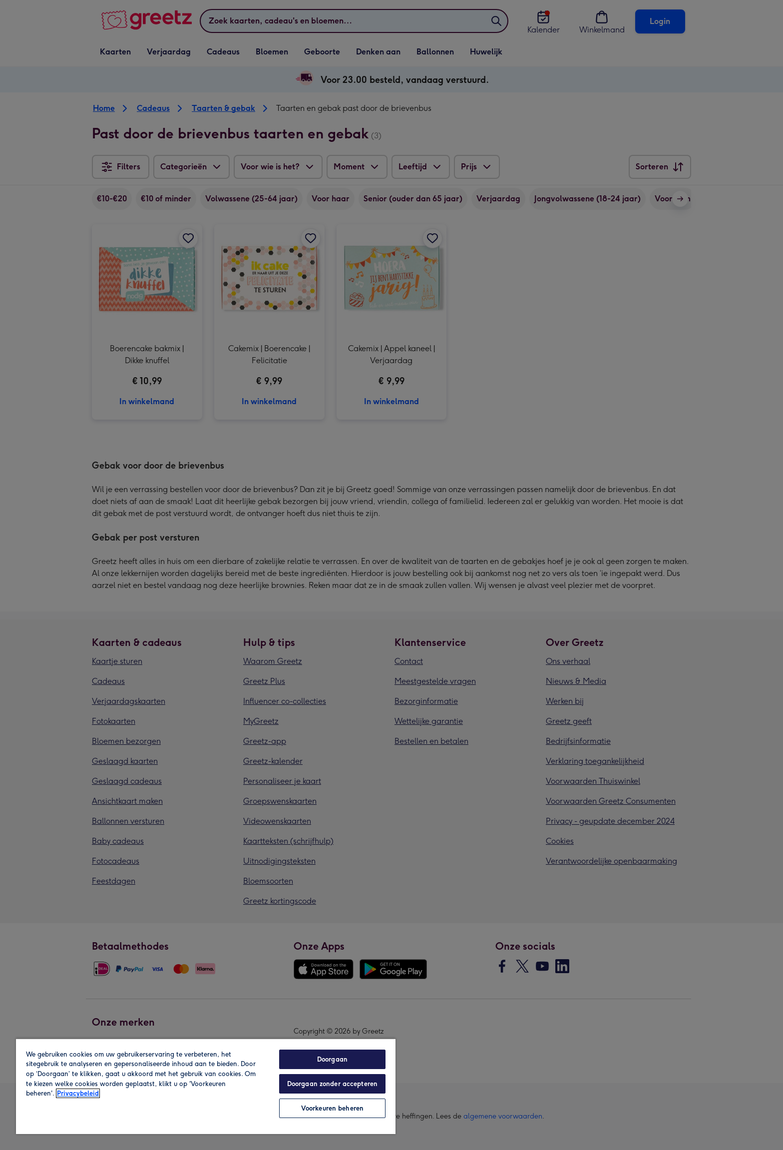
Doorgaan (332, 1059)
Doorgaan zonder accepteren (332, 1084)
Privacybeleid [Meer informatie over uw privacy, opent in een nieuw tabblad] (78, 1093)
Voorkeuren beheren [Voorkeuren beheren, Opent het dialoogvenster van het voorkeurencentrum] (332, 1108)
